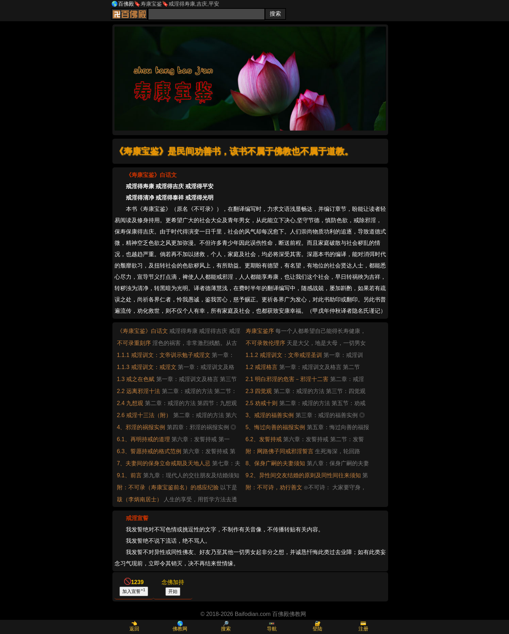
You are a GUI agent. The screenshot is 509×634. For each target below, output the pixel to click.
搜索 (226, 629)
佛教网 (179, 629)
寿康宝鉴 (151, 4)
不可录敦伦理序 (265, 343)
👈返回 (134, 626)
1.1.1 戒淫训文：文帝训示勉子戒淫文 (163, 355)
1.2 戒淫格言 (262, 367)
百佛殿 (126, 4)
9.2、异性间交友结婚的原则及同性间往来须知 (303, 475)
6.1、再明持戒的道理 (143, 439)
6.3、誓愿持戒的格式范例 (149, 451)
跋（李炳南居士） (139, 499)
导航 (272, 629)
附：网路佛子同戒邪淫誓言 (280, 451)
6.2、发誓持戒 (264, 439)
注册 (363, 629)
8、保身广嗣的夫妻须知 (275, 463)
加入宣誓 (133, 591)
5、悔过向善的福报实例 (275, 427)
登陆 (317, 629)
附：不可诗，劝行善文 (274, 487)
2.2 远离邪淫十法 (138, 391)
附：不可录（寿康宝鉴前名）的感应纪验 (168, 487)
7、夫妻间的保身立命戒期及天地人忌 (164, 463)
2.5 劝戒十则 (262, 403)
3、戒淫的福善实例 (270, 415)
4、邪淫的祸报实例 (141, 427)
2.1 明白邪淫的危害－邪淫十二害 (287, 379)
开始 (172, 591)
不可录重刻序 (134, 343)
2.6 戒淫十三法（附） (144, 415)
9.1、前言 (129, 475)
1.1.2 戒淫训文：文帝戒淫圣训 (284, 355)
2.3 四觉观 (259, 391)
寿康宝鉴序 (260, 331)
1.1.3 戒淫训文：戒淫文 (146, 367)
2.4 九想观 (130, 403)
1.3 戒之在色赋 (136, 379)
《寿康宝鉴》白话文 (142, 331)
